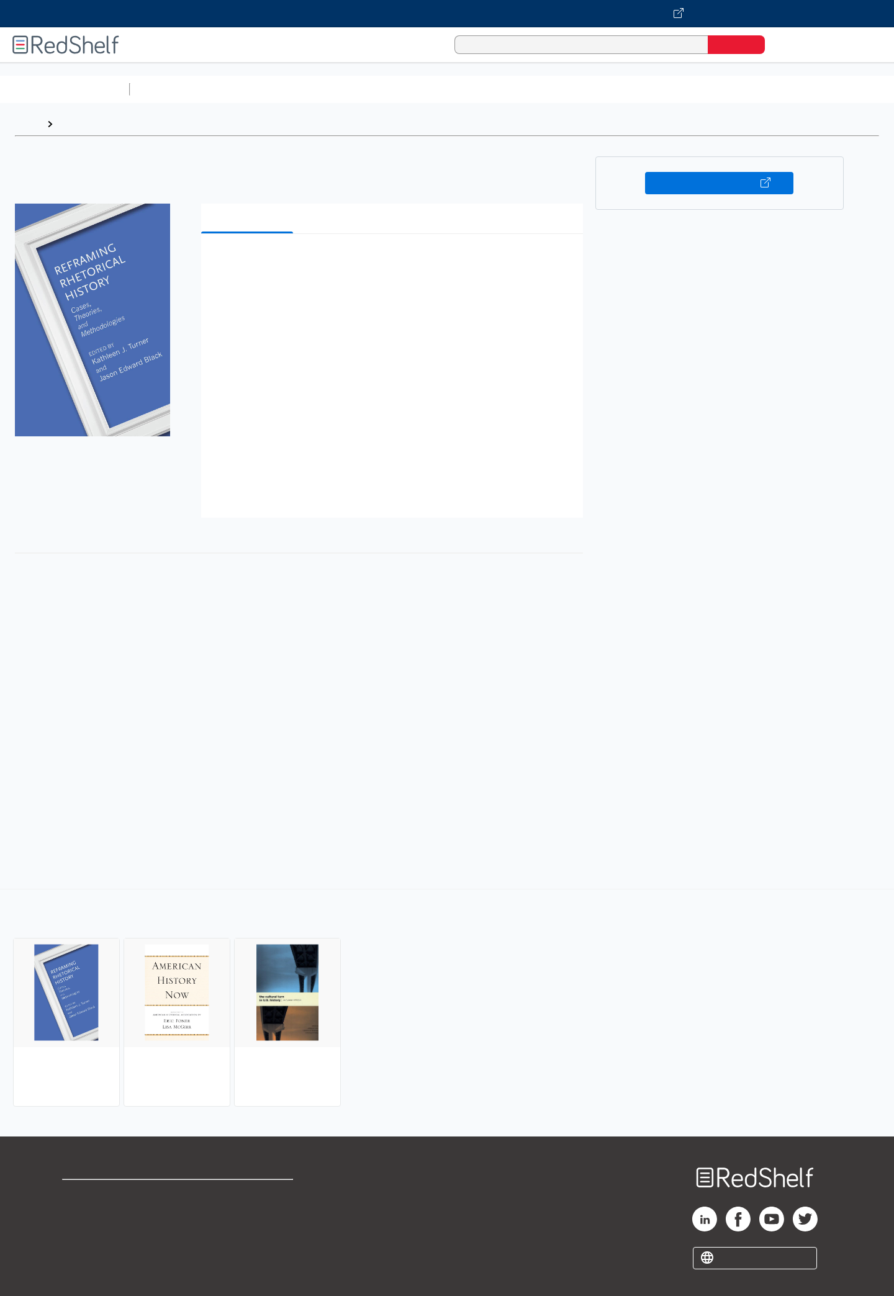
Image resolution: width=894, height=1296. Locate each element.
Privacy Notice (96, 1234)
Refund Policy (248, 1214)
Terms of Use (248, 1194)
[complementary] (447, 999)
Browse (76, 124)
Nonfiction (752, 89)
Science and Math (243, 89)
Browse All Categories (64, 89)
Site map (82, 1254)
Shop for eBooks (102, 1194)
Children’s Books (824, 89)
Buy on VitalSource (719, 183)
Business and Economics (481, 89)
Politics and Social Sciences (612, 89)
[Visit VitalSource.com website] (447, 13)
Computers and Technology (354, 89)
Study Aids (167, 89)
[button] (394, 262)
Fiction (701, 89)
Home (28, 124)
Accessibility (246, 1234)
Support (80, 1214)
